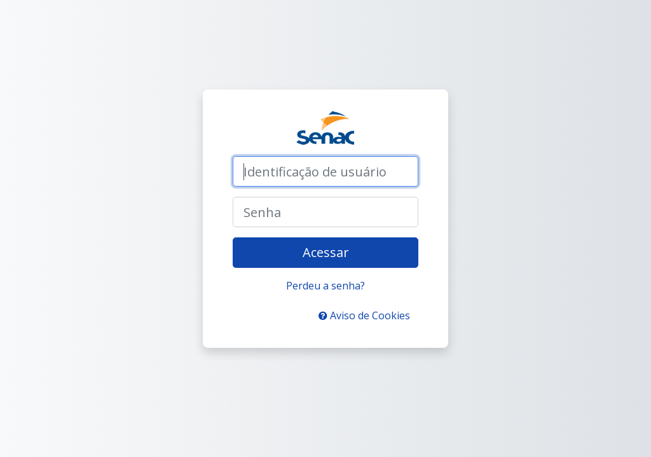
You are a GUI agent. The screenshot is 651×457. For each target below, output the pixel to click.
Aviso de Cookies (364, 315)
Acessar (326, 252)
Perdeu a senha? (325, 286)
